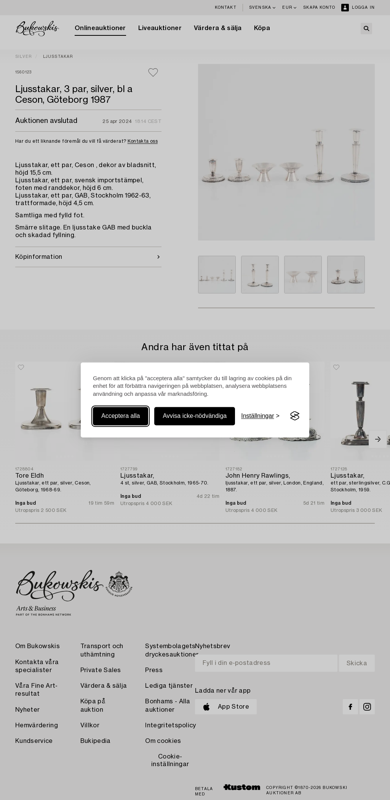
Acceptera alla (120, 416)
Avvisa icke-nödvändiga (195, 416)
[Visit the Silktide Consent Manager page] (295, 416)
